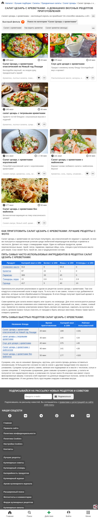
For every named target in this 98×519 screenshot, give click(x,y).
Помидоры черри (11, 279)
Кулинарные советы (13, 462)
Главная (7, 423)
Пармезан (7, 275)
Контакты (8, 449)
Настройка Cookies (12, 444)
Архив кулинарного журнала (17, 483)
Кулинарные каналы (13, 507)
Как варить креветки (34, 28)
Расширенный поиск (13, 492)
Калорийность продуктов (16, 473)
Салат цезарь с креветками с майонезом (67, 161)
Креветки (7, 271)
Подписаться (63, 396)
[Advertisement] (73, 101)
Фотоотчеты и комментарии (17, 497)
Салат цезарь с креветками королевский (18, 161)
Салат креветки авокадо (56, 28)
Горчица (6, 283)
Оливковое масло (11, 267)
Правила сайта (10, 428)
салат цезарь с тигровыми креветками (24, 113)
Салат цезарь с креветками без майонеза (20, 210)
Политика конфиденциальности (19, 433)
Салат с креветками (12, 28)
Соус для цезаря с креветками (68, 64)
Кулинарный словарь (14, 468)
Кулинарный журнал (13, 478)
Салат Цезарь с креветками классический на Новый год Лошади (23, 65)
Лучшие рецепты (11, 457)
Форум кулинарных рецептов (18, 502)
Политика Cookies (12, 438)
